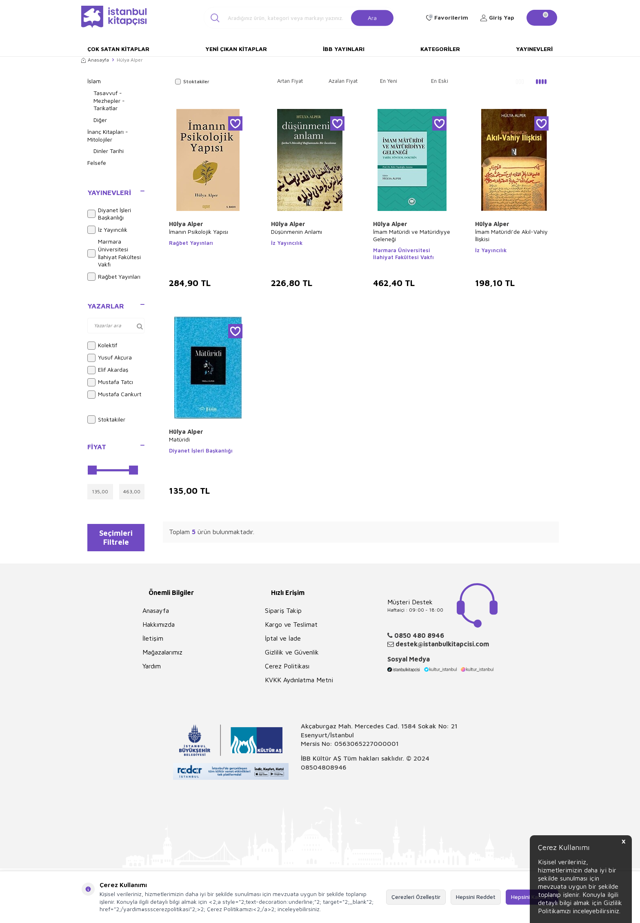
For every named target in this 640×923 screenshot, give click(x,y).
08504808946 (324, 771)
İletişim (152, 642)
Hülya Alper (186, 223)
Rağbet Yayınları (113, 277)
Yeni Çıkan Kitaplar (236, 48)
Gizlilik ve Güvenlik (292, 656)
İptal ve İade (283, 642)
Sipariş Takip (283, 615)
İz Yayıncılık (107, 230)
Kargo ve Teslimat (291, 628)
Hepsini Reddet (476, 896)
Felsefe (96, 162)
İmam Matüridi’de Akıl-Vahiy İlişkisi (511, 235)
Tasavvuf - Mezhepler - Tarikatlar (109, 100)
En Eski (439, 81)
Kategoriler (440, 48)
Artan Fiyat (290, 81)
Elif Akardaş (107, 370)
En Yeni (388, 81)
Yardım (151, 670)
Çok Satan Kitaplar (118, 48)
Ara (372, 17)
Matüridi (179, 439)
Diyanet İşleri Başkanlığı (109, 213)
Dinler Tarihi (108, 150)
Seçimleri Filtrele (116, 539)
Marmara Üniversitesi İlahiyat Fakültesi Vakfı (114, 253)
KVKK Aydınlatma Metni (299, 684)
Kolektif (102, 346)
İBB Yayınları (343, 48)
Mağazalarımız (162, 656)
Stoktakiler (106, 419)
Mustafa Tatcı (110, 382)
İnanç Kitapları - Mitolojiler (107, 135)
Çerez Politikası (287, 670)
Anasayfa (95, 60)
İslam (94, 81)
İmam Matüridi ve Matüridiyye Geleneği (411, 235)
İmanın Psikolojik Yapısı (198, 231)
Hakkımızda (158, 628)
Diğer (100, 119)
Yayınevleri (534, 48)
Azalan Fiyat (343, 81)
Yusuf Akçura (109, 358)
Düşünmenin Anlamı (296, 231)
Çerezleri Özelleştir (415, 896)
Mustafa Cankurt (114, 394)
